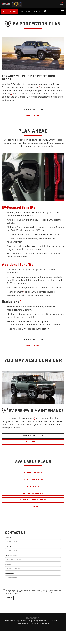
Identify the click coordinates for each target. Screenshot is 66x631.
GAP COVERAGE (33, 486)
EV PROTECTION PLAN (33, 479)
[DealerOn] (32, 618)
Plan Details (33, 442)
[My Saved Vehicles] (62, 4)
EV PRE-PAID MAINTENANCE (33, 500)
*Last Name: (10, 546)
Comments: (9, 574)
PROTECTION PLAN (33, 473)
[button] (9, 11)
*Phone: (8, 565)
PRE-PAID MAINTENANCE (33, 493)
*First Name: (10, 537)
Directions (25, 11)
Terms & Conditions (33, 109)
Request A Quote (33, 115)
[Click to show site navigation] (62, 11)
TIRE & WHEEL (33, 507)
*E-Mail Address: (11, 555)
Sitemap (29, 621)
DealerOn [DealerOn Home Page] (22, 621)
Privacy (35, 621)
